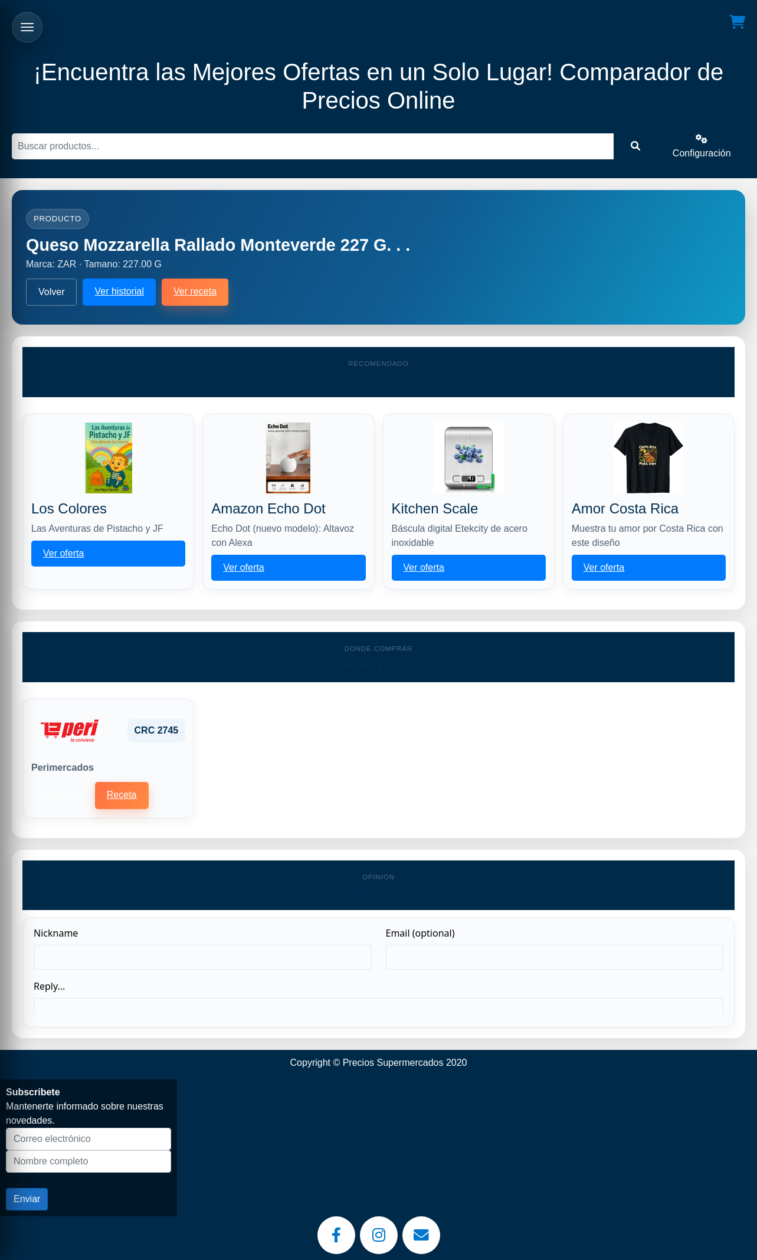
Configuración (702, 146)
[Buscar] (313, 146)
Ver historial (119, 291)
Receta (122, 795)
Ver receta (195, 291)
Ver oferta (63, 553)
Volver (51, 292)
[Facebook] (336, 1235)
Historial (61, 795)
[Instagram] (379, 1235)
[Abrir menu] (27, 27)
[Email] (421, 1235)
